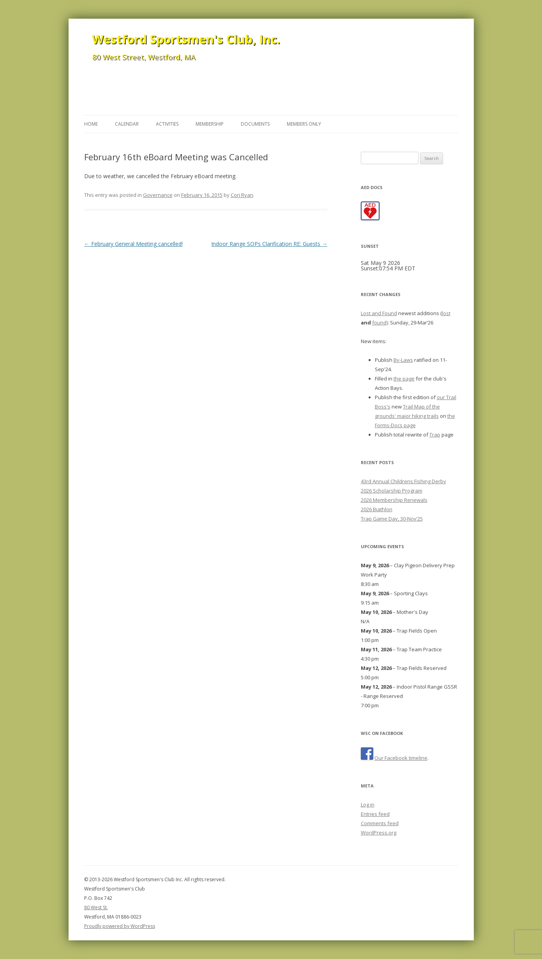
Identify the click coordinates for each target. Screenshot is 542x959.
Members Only (304, 124)
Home (91, 124)
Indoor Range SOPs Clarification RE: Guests (269, 243)
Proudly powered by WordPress (119, 926)
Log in (367, 804)
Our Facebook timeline (400, 757)
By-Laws (403, 359)
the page (404, 378)
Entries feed (375, 813)
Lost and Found (379, 313)
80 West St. (96, 907)
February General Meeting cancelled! (133, 243)
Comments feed (380, 823)
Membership (210, 124)
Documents (255, 124)
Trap (434, 434)
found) (380, 322)
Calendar (127, 124)
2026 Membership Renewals (394, 499)
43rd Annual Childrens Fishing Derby (403, 481)
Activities (167, 124)
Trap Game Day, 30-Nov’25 (392, 518)
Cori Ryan (242, 194)
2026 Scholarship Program (391, 490)
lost (446, 313)
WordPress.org (378, 832)
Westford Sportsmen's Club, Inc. (186, 39)
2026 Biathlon (376, 509)
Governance (158, 194)
